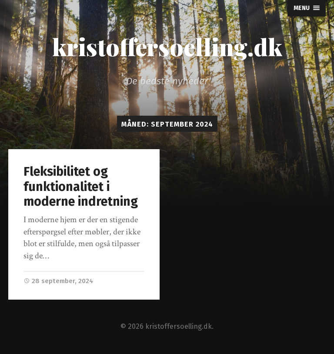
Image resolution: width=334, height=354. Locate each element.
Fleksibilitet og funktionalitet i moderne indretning (80, 186)
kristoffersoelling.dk (167, 46)
